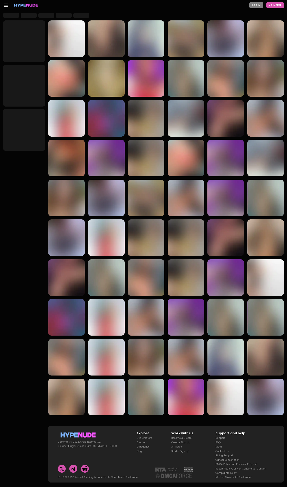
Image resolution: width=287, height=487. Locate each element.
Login (256, 5)
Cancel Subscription (227, 460)
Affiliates (176, 446)
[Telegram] (73, 469)
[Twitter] (62, 469)
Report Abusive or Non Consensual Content (240, 468)
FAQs (218, 442)
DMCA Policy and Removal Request (236, 464)
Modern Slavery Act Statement (233, 477)
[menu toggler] (6, 5)
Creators (142, 442)
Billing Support (224, 455)
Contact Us (222, 451)
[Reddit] (85, 469)
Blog (139, 451)
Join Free (275, 5)
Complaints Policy (226, 473)
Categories (143, 446)
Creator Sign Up (180, 442)
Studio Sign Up (180, 451)
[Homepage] (26, 5)
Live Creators (144, 438)
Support (220, 438)
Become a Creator (181, 438)
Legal (218, 446)
